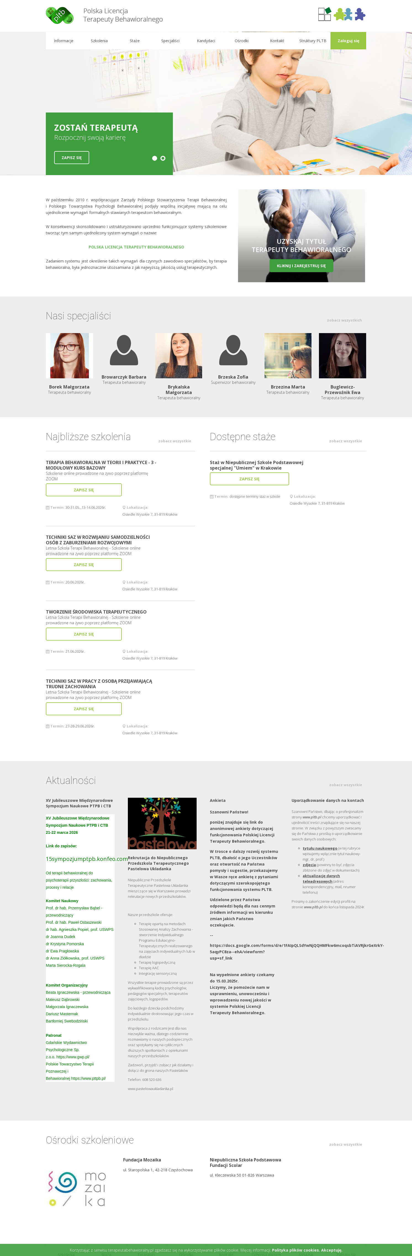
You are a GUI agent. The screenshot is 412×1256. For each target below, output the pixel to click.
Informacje (63, 40)
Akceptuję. (331, 1250)
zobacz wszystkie (174, 440)
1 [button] (154, 158)
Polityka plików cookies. (296, 1250)
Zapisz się (72, 157)
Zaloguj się (348, 40)
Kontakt (277, 40)
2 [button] (162, 158)
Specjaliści (170, 40)
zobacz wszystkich (344, 320)
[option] (206, 103)
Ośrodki (241, 40)
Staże (135, 40)
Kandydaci (206, 40)
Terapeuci (146, 1197)
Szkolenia (99, 40)
